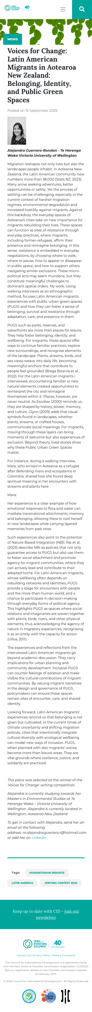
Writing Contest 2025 (61, 883)
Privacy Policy (41, 955)
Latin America (22, 883)
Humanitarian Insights (46, 872)
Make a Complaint (63, 955)
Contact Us (24, 955)
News (12, 39)
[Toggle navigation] (63, 9)
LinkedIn (39, 838)
